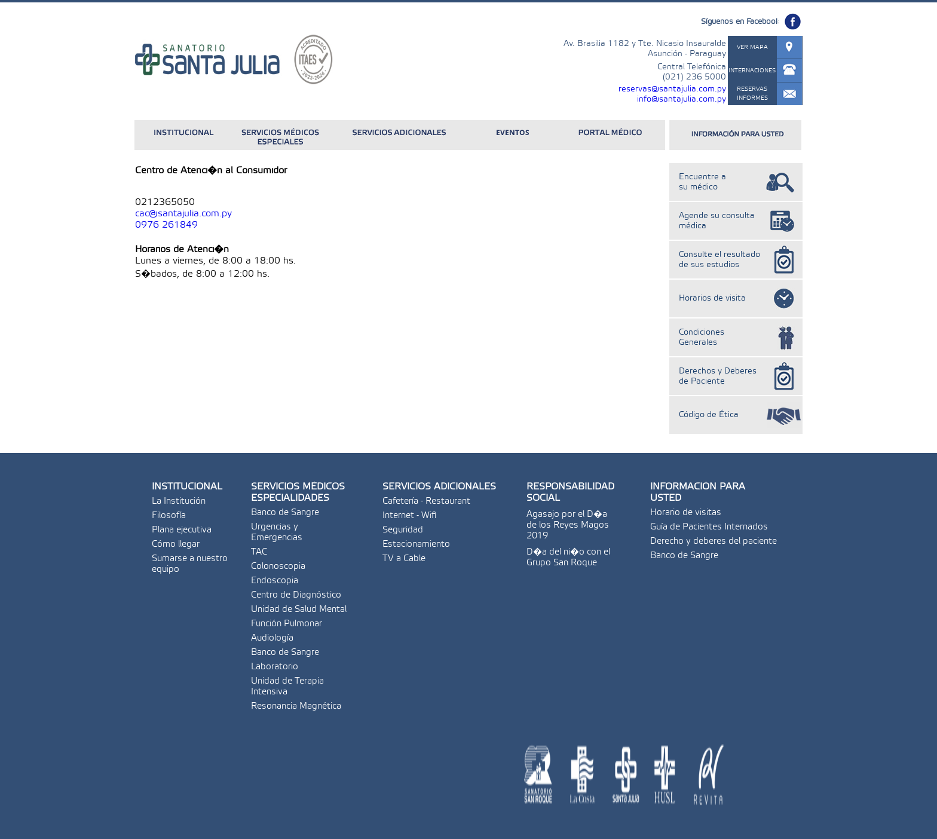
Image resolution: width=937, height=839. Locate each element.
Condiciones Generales (701, 337)
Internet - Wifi (409, 515)
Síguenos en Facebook (740, 21)
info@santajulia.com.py (681, 99)
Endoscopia (274, 580)
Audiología (272, 638)
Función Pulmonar (286, 623)
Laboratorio (274, 667)
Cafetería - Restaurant (426, 501)
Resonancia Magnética (296, 706)
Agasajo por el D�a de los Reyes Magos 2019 (567, 525)
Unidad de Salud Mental (299, 609)
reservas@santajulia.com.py (672, 89)
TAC (259, 552)
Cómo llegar (176, 544)
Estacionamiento (416, 544)
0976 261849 (166, 225)
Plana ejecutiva (182, 530)
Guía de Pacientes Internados (709, 527)
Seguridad (402, 530)
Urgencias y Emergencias (276, 532)
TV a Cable (403, 558)
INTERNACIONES (752, 70)
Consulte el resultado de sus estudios (719, 260)
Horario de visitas (685, 512)
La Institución (179, 501)
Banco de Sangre (285, 512)
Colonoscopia (278, 566)
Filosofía (169, 515)
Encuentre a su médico (702, 182)
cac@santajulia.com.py (183, 213)
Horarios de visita (712, 298)
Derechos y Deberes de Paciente (718, 376)
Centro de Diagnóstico (296, 595)
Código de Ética (709, 415)
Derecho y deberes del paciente (713, 541)
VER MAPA (752, 47)
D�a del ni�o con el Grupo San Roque (568, 557)
